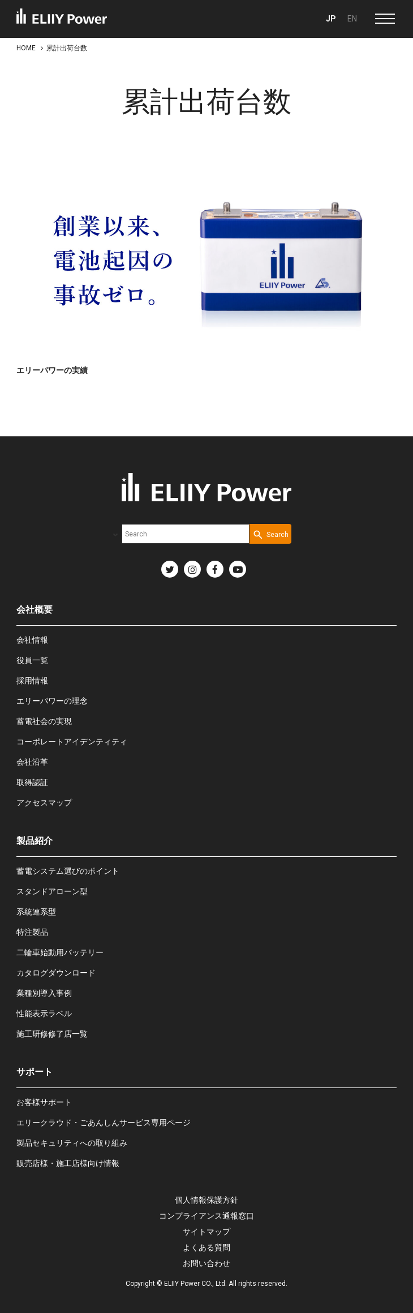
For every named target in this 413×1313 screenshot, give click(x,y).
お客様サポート (44, 1102)
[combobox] (185, 534)
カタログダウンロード (56, 972)
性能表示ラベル (44, 1013)
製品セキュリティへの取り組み (71, 1142)
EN (352, 18)
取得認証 (32, 782)
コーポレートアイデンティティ (71, 741)
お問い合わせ (206, 1263)
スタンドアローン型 (52, 891)
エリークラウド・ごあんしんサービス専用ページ (103, 1122)
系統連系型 (36, 911)
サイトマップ (206, 1231)
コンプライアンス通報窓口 (206, 1215)
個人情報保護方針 (206, 1199)
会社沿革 (32, 761)
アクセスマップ (44, 802)
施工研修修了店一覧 (52, 1033)
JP (331, 18)
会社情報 (32, 639)
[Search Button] (270, 534)
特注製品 (32, 932)
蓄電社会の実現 (44, 721)
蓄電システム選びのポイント (67, 871)
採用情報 (32, 680)
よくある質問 (206, 1247)
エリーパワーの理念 (52, 700)
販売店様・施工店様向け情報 (67, 1163)
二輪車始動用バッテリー (60, 952)
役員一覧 (32, 660)
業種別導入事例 (44, 993)
